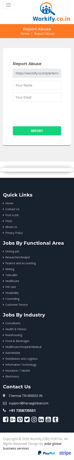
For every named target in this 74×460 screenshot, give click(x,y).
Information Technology (20, 364)
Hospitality (12, 293)
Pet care (10, 287)
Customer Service (16, 304)
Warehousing (13, 335)
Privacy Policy (14, 233)
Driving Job (12, 251)
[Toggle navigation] (8, 5)
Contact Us (12, 209)
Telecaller (11, 275)
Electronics (12, 376)
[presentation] (43, 112)
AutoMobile (12, 353)
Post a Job (12, 215)
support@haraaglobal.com (28, 403)
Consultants (13, 323)
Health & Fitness (15, 329)
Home (25, 33)
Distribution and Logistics (21, 359)
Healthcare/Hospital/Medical (23, 347)
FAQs (8, 221)
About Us (11, 227)
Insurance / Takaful (17, 370)
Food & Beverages (17, 341)
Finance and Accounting (20, 263)
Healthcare (12, 281)
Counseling (12, 299)
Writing (9, 269)
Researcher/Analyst (17, 257)
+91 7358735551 (22, 410)
